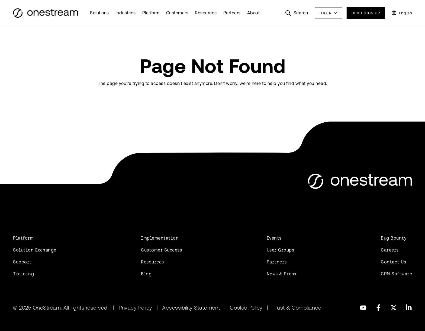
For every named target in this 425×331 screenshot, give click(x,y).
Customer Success (161, 250)
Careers (390, 250)
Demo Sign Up (366, 13)
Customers (177, 12)
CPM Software (396, 273)
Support (22, 262)
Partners (232, 12)
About (253, 12)
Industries (125, 12)
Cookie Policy (246, 307)
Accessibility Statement (191, 307)
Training (23, 273)
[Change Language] (401, 13)
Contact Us (393, 262)
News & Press (281, 273)
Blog (146, 273)
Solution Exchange (34, 250)
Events (274, 238)
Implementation (160, 238)
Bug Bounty (393, 238)
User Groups (280, 250)
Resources (206, 12)
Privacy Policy (135, 307)
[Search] (296, 13)
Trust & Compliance (296, 307)
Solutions (99, 12)
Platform (151, 12)
